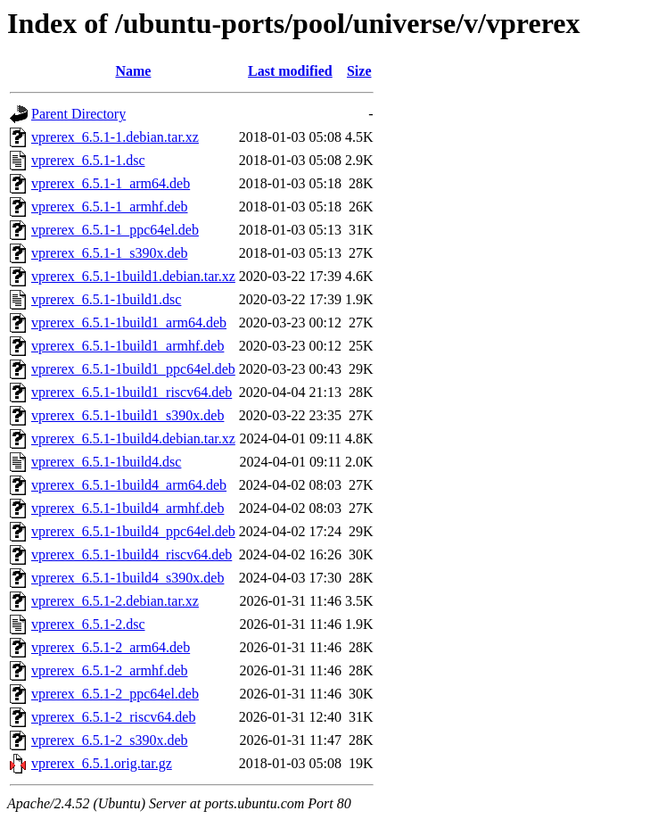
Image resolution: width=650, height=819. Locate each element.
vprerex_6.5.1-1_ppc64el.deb (115, 229)
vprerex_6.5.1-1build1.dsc (106, 299)
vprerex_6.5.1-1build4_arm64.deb (128, 484)
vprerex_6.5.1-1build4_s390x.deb (127, 577)
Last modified (290, 71)
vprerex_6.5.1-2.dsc (88, 624)
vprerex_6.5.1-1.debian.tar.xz (115, 137)
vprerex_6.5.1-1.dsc (88, 160)
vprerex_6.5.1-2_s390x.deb (109, 740)
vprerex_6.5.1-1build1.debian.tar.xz (133, 276)
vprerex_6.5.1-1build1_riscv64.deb (131, 392)
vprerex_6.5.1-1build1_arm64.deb (128, 322)
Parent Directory (78, 113)
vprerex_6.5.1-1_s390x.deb (109, 253)
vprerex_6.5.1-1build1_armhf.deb (127, 345)
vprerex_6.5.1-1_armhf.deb (109, 206)
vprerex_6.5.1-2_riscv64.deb (113, 716)
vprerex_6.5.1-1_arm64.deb (110, 183)
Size (359, 71)
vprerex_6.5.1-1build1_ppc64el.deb (133, 368)
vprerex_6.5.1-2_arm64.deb (110, 647)
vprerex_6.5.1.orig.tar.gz (101, 763)
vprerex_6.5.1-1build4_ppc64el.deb (133, 531)
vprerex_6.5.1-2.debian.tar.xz (115, 600)
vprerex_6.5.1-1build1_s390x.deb (127, 415)
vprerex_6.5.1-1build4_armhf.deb (127, 508)
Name (133, 71)
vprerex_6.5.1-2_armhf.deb (109, 670)
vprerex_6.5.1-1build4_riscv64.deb (131, 554)
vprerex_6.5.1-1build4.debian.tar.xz (133, 438)
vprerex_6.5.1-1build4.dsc (106, 461)
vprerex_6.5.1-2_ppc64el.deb (115, 693)
